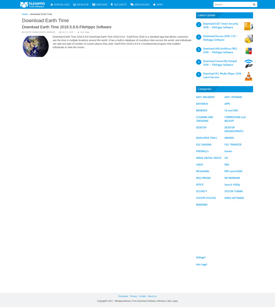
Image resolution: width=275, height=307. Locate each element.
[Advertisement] (224, 230)
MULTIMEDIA (203, 178)
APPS (162, 4)
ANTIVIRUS (202, 103)
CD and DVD (231, 110)
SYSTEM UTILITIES (206, 198)
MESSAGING (144, 4)
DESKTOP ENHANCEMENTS (35, 32)
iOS (226, 158)
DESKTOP (85, 4)
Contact (142, 296)
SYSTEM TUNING (233, 191)
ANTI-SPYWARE (233, 97)
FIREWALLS (202, 151)
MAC (227, 164)
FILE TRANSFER (233, 144)
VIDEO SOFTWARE (234, 198)
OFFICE (200, 184)
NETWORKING (232, 178)
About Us (152, 296)
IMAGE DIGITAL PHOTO (208, 158)
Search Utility (232, 184)
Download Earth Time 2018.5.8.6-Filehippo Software (66, 27)
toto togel (201, 264)
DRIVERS (104, 4)
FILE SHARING (204, 144)
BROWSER (201, 110)
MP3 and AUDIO (233, 171)
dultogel (200, 257)
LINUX (199, 164)
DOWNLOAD (64, 4)
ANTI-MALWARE (205, 97)
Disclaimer (123, 296)
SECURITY (123, 4)
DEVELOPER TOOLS (206, 138)
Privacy (133, 296)
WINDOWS (51, 32)
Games (228, 151)
